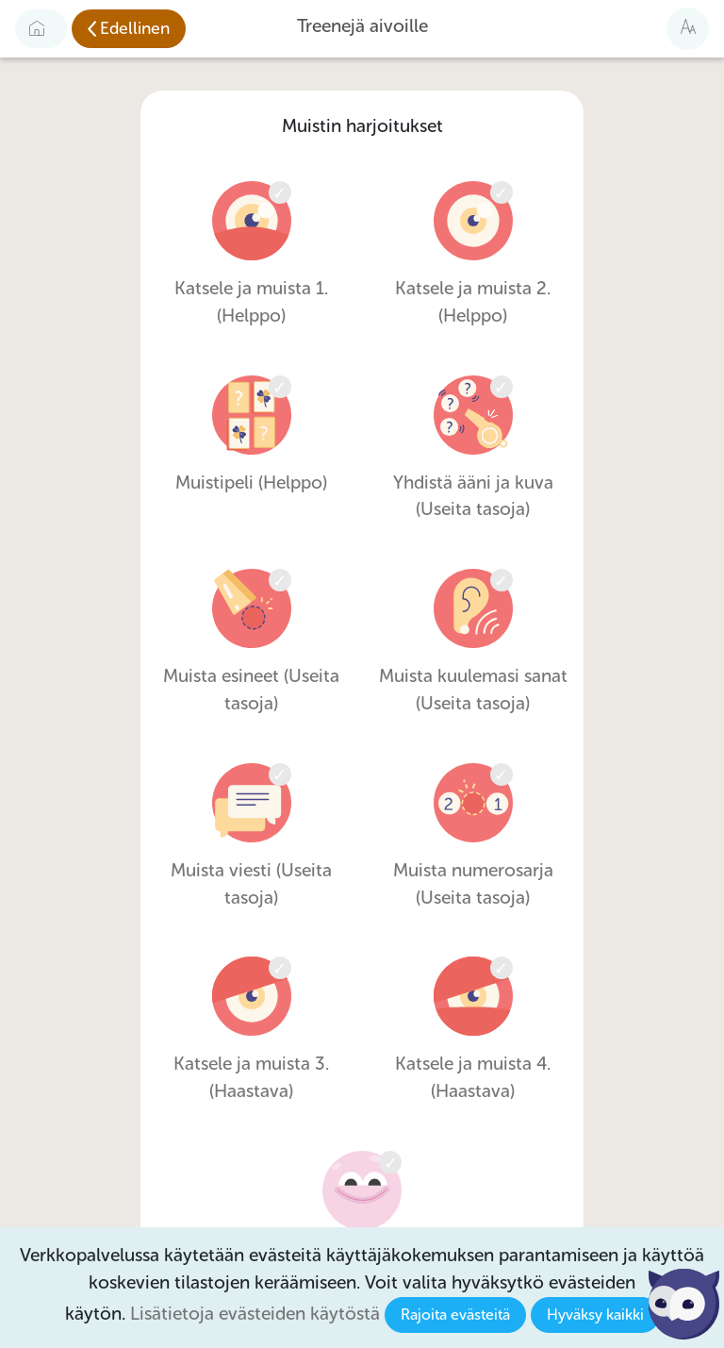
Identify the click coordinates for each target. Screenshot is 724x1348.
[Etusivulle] (41, 28)
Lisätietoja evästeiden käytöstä (255, 1313)
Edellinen (135, 28)
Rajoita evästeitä (455, 1314)
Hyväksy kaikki (595, 1314)
